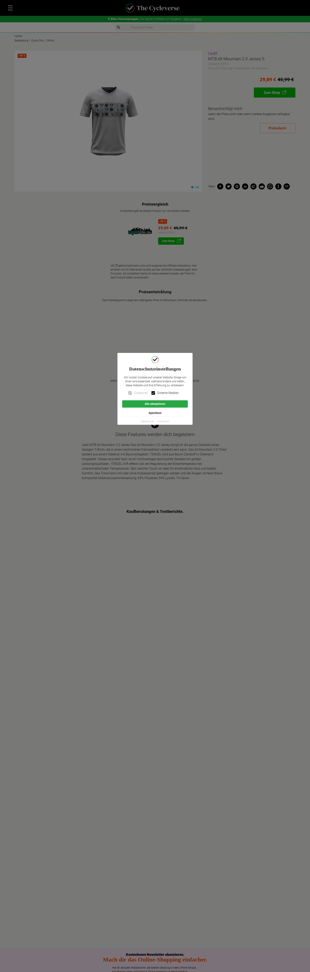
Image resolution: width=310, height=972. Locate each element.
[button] (147, 421)
